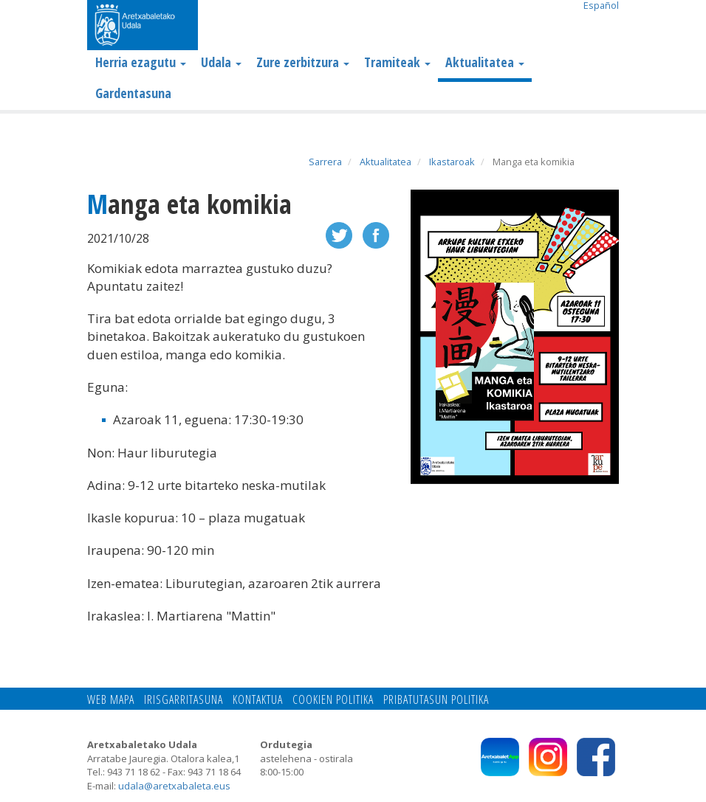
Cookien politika (333, 699)
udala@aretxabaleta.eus (174, 785)
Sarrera (325, 161)
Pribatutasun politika (436, 699)
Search (607, 27)
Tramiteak (397, 62)
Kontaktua (258, 699)
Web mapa (110, 699)
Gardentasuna (133, 93)
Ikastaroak (452, 161)
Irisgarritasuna (183, 699)
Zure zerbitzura (302, 62)
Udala (221, 62)
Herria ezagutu (140, 62)
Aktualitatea (484, 62)
